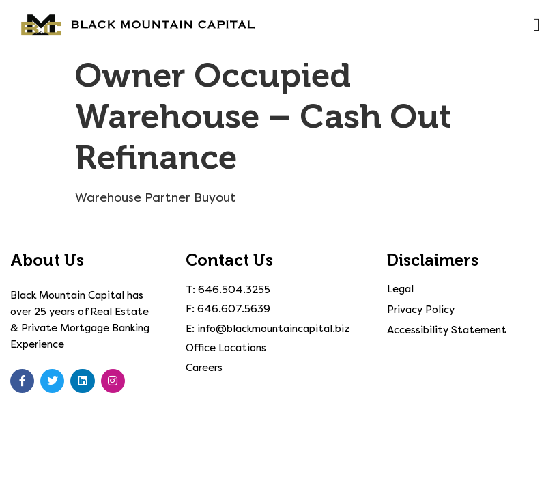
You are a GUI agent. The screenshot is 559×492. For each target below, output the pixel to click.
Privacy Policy (421, 309)
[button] (536, 25)
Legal (400, 289)
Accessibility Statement (446, 330)
